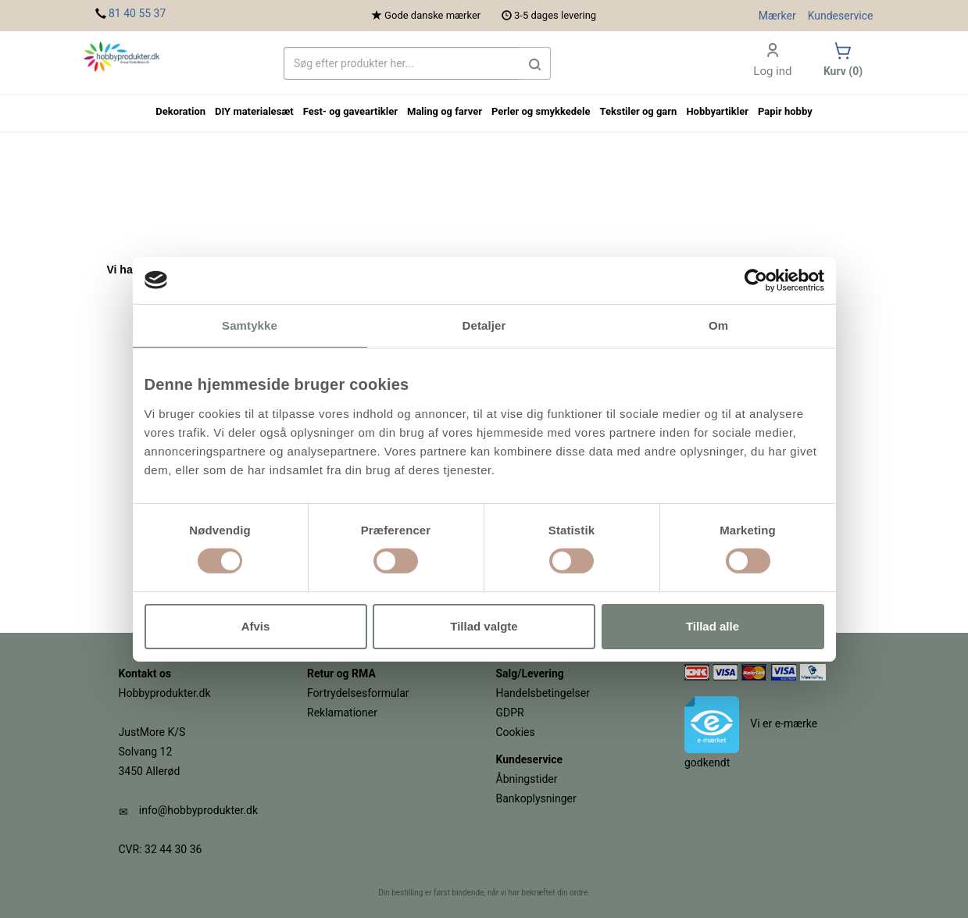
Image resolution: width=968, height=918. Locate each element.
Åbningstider (527, 779)
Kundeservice (840, 15)
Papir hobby (785, 111)
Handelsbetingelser (543, 693)
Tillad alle (712, 626)
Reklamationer (342, 712)
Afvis (255, 626)
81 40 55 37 (137, 13)
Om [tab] (718, 324)
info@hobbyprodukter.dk (198, 810)
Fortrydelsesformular (358, 693)
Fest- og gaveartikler (350, 111)
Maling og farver (444, 111)
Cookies (515, 732)
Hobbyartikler (717, 111)
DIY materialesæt (254, 111)
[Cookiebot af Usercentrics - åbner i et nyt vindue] (756, 279)
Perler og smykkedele (541, 111)
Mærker (777, 15)
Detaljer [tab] (484, 324)
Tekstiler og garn (638, 111)
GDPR (510, 712)
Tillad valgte (483, 626)
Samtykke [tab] (249, 324)
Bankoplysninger (536, 798)
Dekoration (180, 111)
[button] (535, 63)
